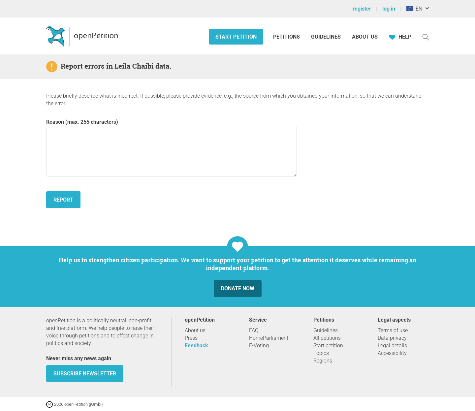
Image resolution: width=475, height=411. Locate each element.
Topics (321, 353)
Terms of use (393, 330)
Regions (322, 361)
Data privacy (392, 338)
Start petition (236, 37)
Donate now (237, 288)
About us (365, 37)
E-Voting (259, 345)
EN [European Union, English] (414, 9)
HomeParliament (268, 338)
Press (191, 338)
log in (388, 9)
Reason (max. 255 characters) (171, 147)
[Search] (426, 37)
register (362, 9)
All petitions (327, 338)
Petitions (287, 37)
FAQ (254, 330)
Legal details (392, 345)
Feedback (196, 345)
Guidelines (326, 37)
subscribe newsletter (84, 373)
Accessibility (392, 353)
